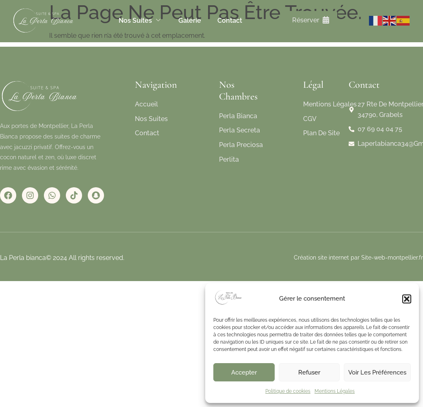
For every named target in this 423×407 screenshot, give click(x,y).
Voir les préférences (377, 372)
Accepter (244, 372)
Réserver (310, 20)
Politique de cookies (287, 391)
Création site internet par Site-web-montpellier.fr (358, 257)
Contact (229, 20)
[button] (407, 299)
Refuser (309, 372)
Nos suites (140, 20)
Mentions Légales (335, 391)
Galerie (189, 20)
